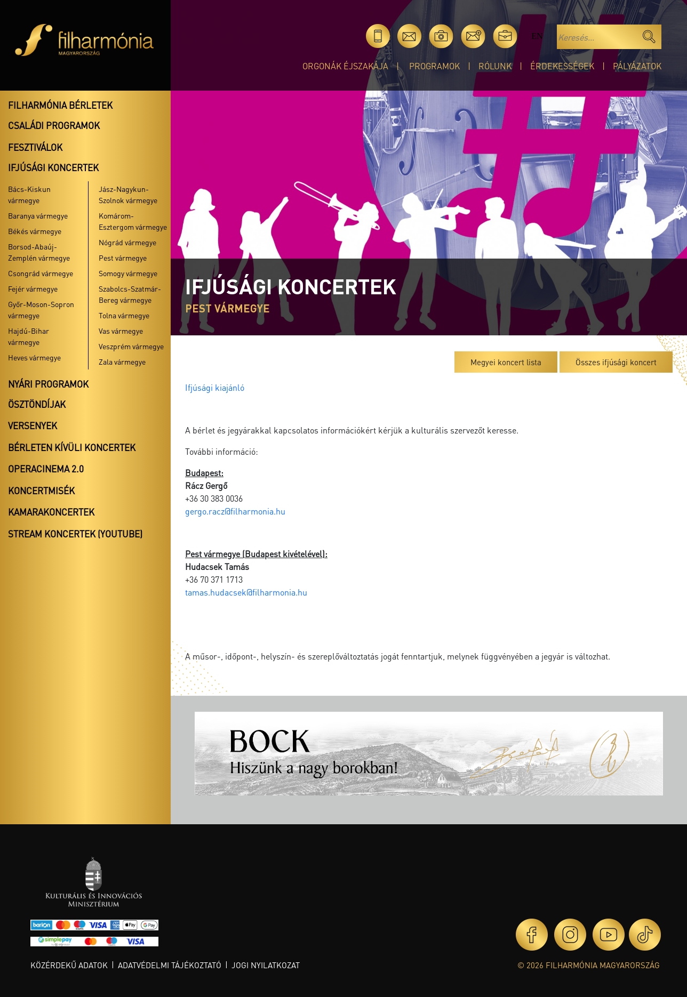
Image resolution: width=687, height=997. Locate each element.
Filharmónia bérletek (60, 105)
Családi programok (54, 125)
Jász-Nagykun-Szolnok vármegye (128, 194)
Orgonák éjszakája (345, 65)
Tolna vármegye (124, 315)
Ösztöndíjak (37, 404)
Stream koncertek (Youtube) (75, 534)
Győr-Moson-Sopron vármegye (41, 309)
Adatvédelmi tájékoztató (169, 965)
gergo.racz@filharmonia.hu (235, 511)
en (536, 36)
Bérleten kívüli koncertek (71, 447)
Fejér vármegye (33, 288)
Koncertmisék (41, 490)
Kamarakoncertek (51, 512)
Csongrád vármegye (40, 273)
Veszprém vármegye (131, 346)
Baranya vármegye (38, 215)
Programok (434, 65)
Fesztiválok (35, 147)
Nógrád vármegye (127, 242)
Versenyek (32, 425)
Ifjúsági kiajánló (214, 387)
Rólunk (495, 65)
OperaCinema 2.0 (46, 469)
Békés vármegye (34, 231)
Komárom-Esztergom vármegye (133, 221)
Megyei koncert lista (505, 362)
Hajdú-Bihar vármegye (28, 336)
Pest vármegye (123, 257)
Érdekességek (562, 65)
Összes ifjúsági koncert (616, 362)
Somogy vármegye (128, 273)
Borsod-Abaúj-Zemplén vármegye (39, 252)
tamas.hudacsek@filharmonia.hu (246, 592)
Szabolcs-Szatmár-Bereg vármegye (130, 294)
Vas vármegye (121, 330)
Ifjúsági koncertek (53, 167)
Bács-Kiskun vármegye (29, 194)
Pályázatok (637, 65)
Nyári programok (48, 384)
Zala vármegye (122, 361)
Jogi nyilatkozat (265, 965)
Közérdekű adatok (69, 965)
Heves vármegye (34, 357)
